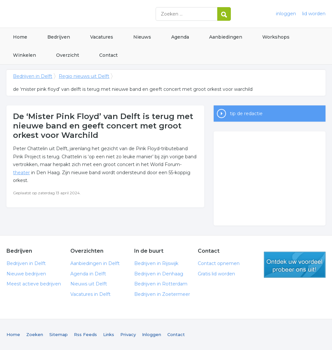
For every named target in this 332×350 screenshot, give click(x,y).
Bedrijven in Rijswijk (156, 263)
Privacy (128, 334)
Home (20, 37)
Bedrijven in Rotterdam (160, 284)
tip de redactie (246, 113)
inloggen (286, 14)
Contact (108, 55)
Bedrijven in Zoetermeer (162, 294)
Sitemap (58, 334)
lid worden (314, 14)
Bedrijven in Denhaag (158, 274)
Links (108, 334)
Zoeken (34, 334)
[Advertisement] (269, 178)
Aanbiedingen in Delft (95, 263)
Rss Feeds (85, 334)
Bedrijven (58, 37)
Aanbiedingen (225, 37)
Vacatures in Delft (90, 294)
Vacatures (101, 37)
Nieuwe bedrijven (26, 274)
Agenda (180, 37)
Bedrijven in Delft (87, 14)
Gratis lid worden (216, 274)
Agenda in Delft (88, 274)
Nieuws (142, 37)
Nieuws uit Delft (88, 284)
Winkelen (24, 55)
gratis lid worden (295, 265)
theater (21, 172)
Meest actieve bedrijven (33, 284)
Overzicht (67, 55)
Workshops (276, 37)
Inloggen (151, 334)
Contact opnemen (219, 263)
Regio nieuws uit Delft (84, 76)
